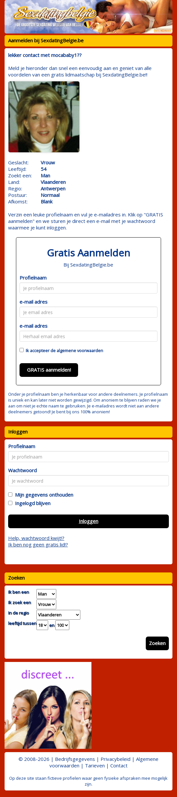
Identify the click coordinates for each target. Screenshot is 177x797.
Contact (119, 765)
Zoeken (157, 643)
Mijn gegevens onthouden (42, 494)
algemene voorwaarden (80, 350)
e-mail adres (34, 301)
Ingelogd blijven (31, 503)
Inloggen (88, 521)
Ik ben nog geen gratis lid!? (38, 544)
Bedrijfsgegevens (75, 759)
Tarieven (95, 765)
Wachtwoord (22, 470)
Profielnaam (33, 277)
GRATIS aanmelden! (49, 369)
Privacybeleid (115, 759)
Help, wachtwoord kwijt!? (36, 538)
